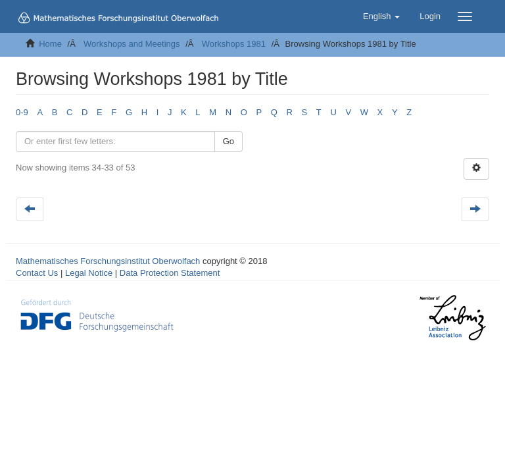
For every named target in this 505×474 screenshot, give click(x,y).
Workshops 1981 (234, 44)
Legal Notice (88, 273)
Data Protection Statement (170, 273)
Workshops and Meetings (132, 44)
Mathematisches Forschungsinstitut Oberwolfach (108, 261)
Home (50, 44)
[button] (381, 16)
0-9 (22, 112)
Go (228, 141)
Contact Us (37, 273)
